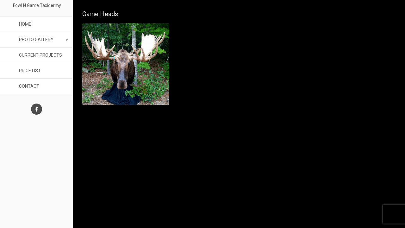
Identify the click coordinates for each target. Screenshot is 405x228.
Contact (29, 86)
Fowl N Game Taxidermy (36, 5)
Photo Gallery (36, 39)
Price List (30, 70)
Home (25, 24)
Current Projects (40, 55)
